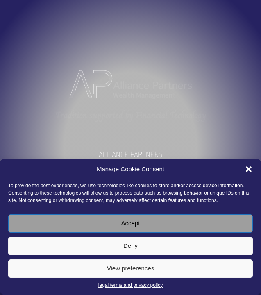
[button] (249, 169)
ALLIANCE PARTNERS (130, 154)
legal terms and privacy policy (130, 285)
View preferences (130, 268)
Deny (130, 245)
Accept (130, 223)
